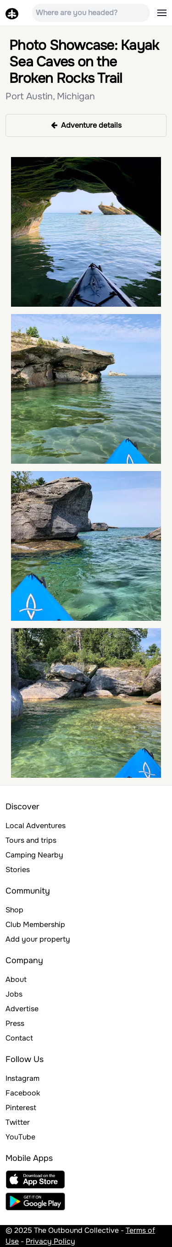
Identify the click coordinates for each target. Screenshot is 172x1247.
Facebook (23, 1093)
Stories (18, 869)
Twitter (18, 1122)
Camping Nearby (34, 855)
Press (15, 1023)
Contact (19, 1038)
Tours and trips (31, 840)
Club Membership (35, 924)
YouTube (20, 1137)
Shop (14, 910)
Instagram (22, 1078)
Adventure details (86, 125)
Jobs (14, 994)
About (16, 979)
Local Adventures (36, 825)
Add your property (38, 939)
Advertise (22, 1009)
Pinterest (21, 1107)
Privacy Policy (50, 1241)
